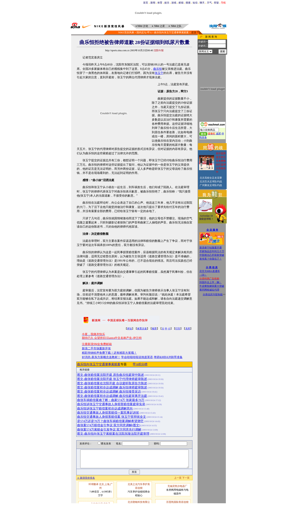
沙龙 (143, 26)
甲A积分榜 (140, 364)
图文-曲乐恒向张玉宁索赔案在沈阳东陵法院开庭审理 (113, 433)
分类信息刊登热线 (213, 294)
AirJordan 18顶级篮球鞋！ (206, 217)
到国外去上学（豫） (210, 282)
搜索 (188, 2)
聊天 (202, 2)
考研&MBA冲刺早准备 (168, 357)
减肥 (218, 133)
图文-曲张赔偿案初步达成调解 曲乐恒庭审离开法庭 (112, 396)
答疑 (216, 2)
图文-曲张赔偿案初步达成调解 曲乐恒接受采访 (109, 391)
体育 (159, 2)
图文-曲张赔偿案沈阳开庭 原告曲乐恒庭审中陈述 (110, 374)
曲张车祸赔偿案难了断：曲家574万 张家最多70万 (110, 400)
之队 (176, 26)
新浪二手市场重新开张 (96, 348)
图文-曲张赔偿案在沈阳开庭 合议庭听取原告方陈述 (112, 383)
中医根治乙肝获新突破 (211, 255)
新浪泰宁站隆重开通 (210, 247)
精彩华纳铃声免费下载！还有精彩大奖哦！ (109, 352)
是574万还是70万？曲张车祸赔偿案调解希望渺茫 (110, 421)
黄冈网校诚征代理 (209, 289)
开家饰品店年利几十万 (211, 251)
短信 (195, 2)
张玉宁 (159, 73)
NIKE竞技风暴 (126, 32)
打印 (177, 328)
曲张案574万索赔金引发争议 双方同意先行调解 (109, 429)
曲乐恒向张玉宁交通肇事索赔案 (171, 32)
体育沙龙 (142, 328)
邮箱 (181, 2)
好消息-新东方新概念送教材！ (101, 357)
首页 (145, 2)
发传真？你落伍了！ (210, 258)
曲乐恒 (157, 68)
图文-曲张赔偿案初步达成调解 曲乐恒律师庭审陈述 (112, 387)
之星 (159, 26)
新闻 (152, 2)
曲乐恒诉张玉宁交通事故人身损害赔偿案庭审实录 (111, 404)
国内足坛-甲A (144, 32)
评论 (129, 328)
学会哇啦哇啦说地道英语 (137, 357)
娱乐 (166, 2)
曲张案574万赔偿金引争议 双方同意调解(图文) (108, 425)
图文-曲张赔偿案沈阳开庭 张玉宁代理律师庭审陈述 (112, 379)
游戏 (173, 2)
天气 (209, 2)
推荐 (154, 328)
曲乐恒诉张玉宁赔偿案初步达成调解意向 (105, 408)
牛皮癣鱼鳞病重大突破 (211, 286)
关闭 (187, 328)
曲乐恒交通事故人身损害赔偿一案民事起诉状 (108, 412)
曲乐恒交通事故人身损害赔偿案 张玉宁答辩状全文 (111, 416)
